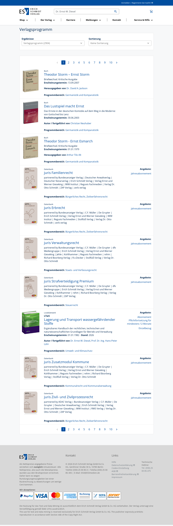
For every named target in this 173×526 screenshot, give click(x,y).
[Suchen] (83, 11)
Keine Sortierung (120, 43)
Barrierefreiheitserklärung (124, 474)
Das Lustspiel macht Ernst (64, 106)
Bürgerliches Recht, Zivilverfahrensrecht (86, 196)
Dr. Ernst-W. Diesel (80, 340)
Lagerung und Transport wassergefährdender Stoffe (79, 321)
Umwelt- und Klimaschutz (78, 350)
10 (110, 62)
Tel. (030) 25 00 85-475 (147, 469)
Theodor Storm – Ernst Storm (66, 74)
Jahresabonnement (141, 173)
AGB (114, 471)
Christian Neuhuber (80, 123)
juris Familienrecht (58, 172)
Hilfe (114, 462)
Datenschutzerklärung (122, 465)
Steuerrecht (71, 305)
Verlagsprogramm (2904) (54, 43)
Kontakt (116, 20)
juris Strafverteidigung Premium (69, 281)
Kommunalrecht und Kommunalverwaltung (88, 385)
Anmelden (125, 3)
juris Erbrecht (54, 207)
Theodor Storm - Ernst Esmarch (68, 141)
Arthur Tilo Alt (74, 154)
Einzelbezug (145, 328)
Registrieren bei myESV (141, 3)
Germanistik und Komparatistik (81, 95)
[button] (27, 20)
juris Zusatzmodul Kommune (66, 361)
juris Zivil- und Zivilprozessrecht (68, 397)
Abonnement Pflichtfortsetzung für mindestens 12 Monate (139, 320)
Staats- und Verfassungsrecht (81, 270)
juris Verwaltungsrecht (61, 242)
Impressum (117, 477)
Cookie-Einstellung (120, 468)
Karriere (70, 20)
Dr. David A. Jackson (77, 88)
